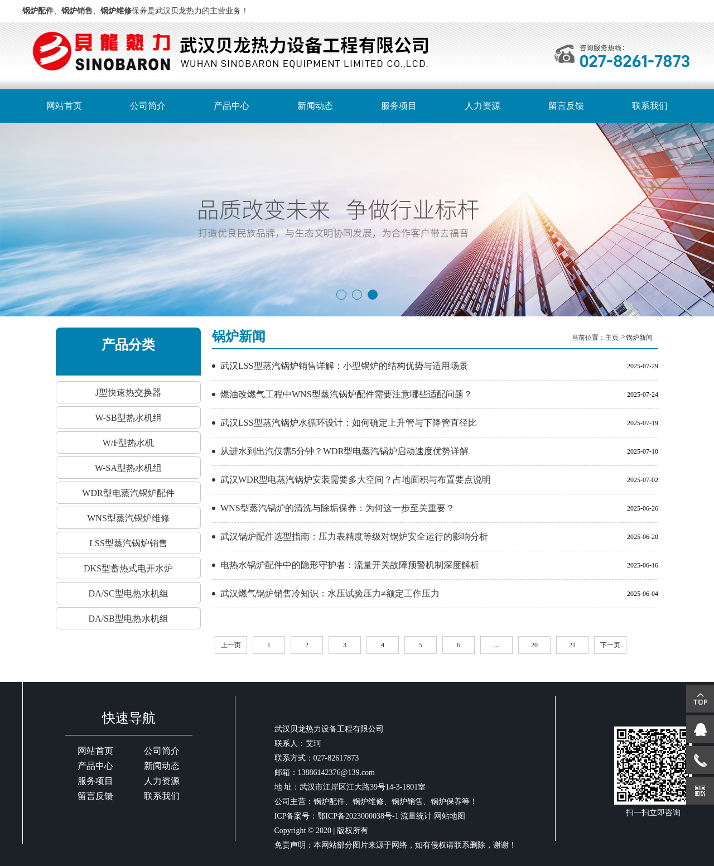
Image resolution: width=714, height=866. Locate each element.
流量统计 (416, 816)
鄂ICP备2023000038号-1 (357, 816)
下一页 (610, 645)
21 (572, 645)
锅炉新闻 (639, 337)
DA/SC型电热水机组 (128, 593)
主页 (612, 337)
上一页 (231, 645)
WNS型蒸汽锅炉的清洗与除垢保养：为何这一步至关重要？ (337, 508)
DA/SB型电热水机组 (128, 618)
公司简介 (148, 105)
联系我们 (650, 105)
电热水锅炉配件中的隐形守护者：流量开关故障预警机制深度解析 (349, 565)
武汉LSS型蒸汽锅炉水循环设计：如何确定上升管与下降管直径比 (348, 422)
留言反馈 (566, 105)
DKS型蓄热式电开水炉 (128, 568)
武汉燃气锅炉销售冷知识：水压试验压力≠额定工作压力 (330, 593)
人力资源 (482, 105)
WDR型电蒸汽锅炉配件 (128, 493)
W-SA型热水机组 (128, 468)
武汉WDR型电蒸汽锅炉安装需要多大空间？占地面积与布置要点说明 (355, 479)
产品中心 (231, 105)
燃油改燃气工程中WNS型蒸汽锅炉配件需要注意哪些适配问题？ (346, 394)
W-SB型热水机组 (128, 417)
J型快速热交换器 (128, 392)
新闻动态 (315, 105)
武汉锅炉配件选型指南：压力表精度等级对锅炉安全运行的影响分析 (354, 536)
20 (534, 645)
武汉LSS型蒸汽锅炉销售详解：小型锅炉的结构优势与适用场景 (344, 366)
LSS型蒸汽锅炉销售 (128, 543)
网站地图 (449, 816)
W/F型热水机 (128, 443)
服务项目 (399, 105)
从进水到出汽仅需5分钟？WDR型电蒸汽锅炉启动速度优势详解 (344, 451)
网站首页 (64, 105)
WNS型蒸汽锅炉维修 (128, 518)
